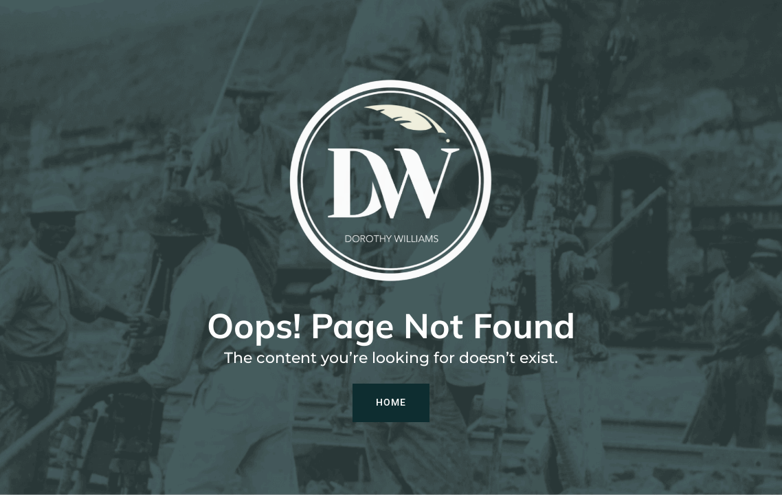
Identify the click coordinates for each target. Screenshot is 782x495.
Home (391, 402)
